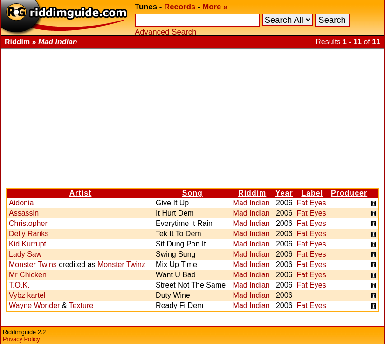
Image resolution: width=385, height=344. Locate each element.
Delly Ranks (28, 234)
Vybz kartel (27, 295)
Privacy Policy (21, 339)
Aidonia (21, 203)
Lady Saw (25, 254)
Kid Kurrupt (27, 244)
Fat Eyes (311, 203)
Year (284, 193)
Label (312, 193)
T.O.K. (19, 285)
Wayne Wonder (34, 305)
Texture (81, 305)
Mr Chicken (28, 275)
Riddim (252, 193)
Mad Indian (251, 203)
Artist (80, 193)
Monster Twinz (121, 264)
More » (214, 6)
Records (179, 6)
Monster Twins (33, 264)
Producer (349, 193)
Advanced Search (165, 32)
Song (192, 193)
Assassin (24, 213)
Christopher (28, 223)
